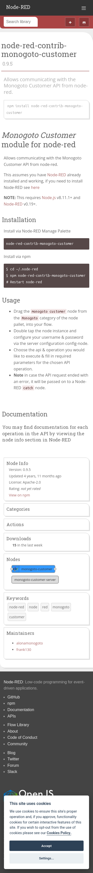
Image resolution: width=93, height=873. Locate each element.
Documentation (20, 710)
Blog (11, 753)
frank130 (23, 649)
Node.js (49, 197)
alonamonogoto (29, 643)
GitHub (13, 697)
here (35, 187)
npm (11, 703)
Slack (12, 772)
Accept (46, 846)
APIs (11, 716)
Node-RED (18, 7)
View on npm (19, 495)
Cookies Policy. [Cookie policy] (59, 833)
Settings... (46, 858)
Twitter (13, 759)
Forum (13, 765)
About (12, 731)
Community (17, 744)
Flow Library (18, 725)
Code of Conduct (22, 737)
